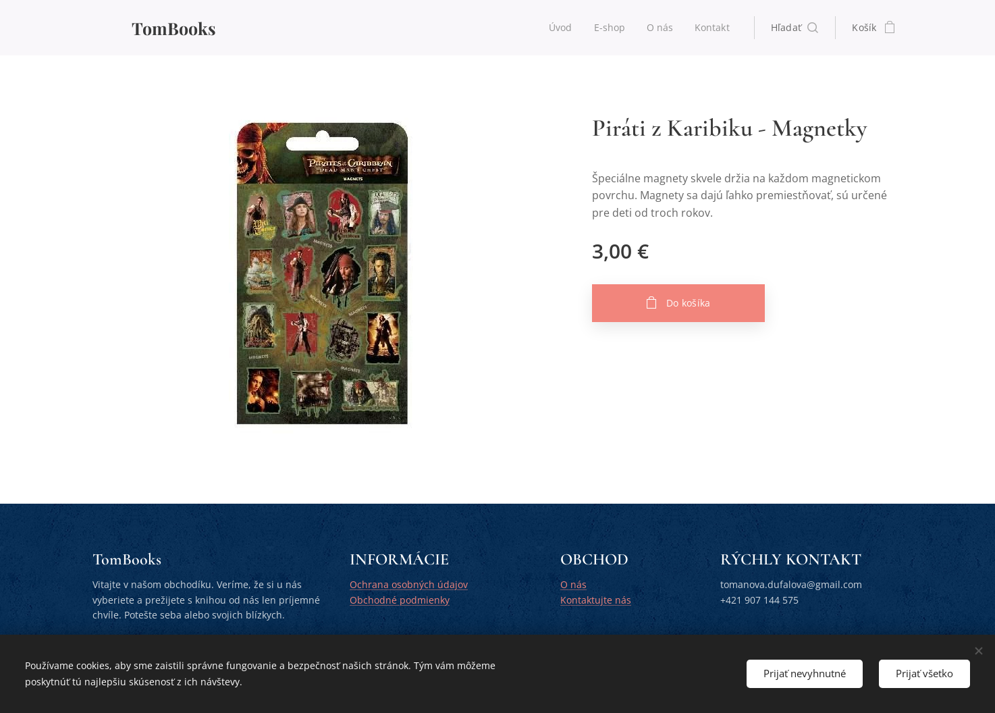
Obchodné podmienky (400, 599)
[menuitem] (561, 28)
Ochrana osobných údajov (409, 585)
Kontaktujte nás (595, 599)
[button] (795, 28)
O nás (573, 585)
